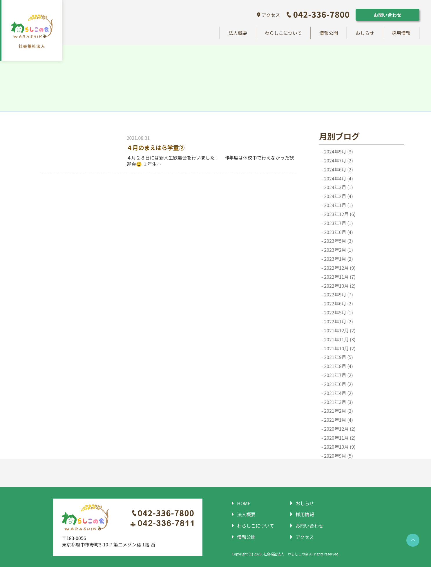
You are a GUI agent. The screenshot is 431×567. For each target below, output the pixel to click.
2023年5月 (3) (338, 241)
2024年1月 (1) (338, 205)
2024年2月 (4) (338, 196)
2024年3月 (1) (338, 187)
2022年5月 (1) (338, 312)
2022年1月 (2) (338, 321)
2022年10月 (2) (339, 285)
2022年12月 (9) (339, 268)
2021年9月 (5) (338, 357)
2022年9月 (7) (338, 294)
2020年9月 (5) (338, 455)
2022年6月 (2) (338, 303)
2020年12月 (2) (339, 429)
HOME (242, 503)
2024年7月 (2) (338, 160)
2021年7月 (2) (338, 375)
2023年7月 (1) (338, 223)
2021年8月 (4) (338, 366)
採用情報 (401, 33)
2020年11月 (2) (339, 437)
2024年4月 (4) (338, 178)
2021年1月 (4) (338, 420)
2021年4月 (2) (338, 393)
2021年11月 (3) (339, 339)
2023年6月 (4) (338, 232)
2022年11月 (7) (339, 276)
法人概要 (238, 33)
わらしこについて (283, 33)
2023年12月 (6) (339, 214)
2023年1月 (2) (338, 259)
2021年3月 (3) (338, 402)
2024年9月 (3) (338, 151)
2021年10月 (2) (339, 348)
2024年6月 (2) (338, 169)
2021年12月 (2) (339, 330)
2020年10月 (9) (339, 446)
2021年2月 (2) (338, 411)
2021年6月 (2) (338, 384)
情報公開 (328, 33)
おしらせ (365, 33)
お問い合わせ (387, 14)
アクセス (271, 14)
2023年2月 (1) (338, 250)
